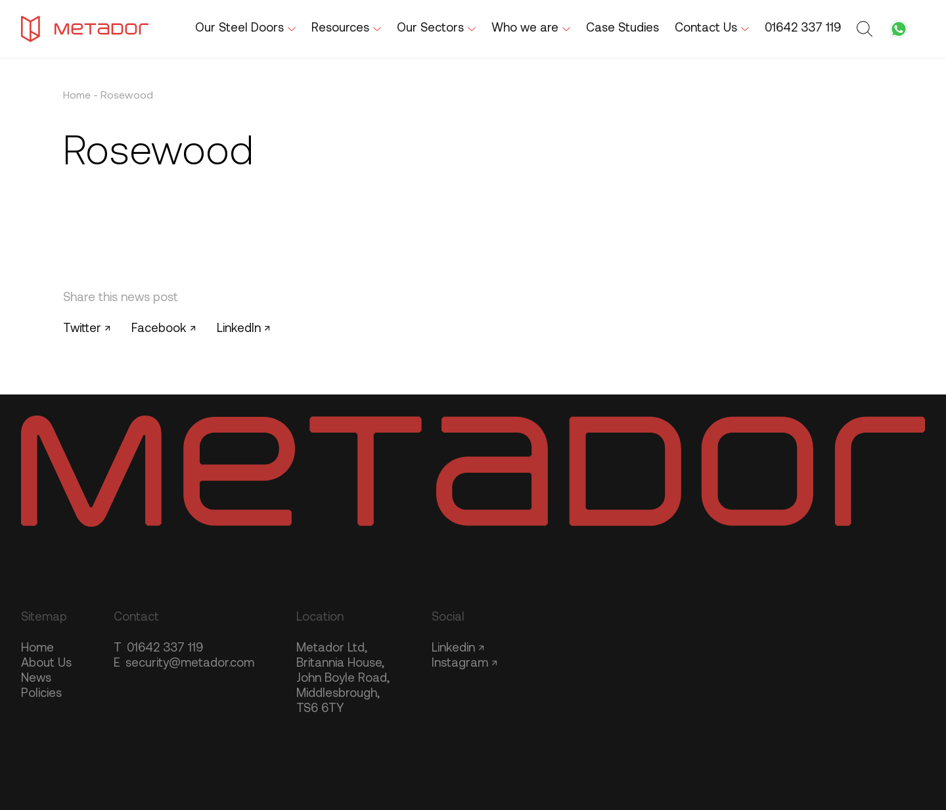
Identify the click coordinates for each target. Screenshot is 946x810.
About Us (46, 663)
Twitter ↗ (86, 329)
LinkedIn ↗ (243, 329)
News (36, 679)
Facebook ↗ (163, 329)
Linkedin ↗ (458, 648)
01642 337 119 (158, 648)
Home (77, 96)
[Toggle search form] (866, 29)
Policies (41, 694)
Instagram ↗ (464, 663)
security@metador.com (184, 663)
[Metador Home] (84, 29)
